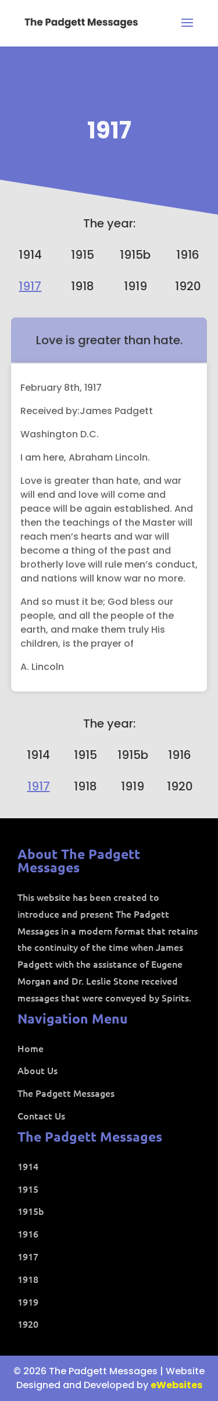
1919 (135, 286)
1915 (82, 255)
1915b (135, 255)
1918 (82, 286)
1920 (188, 286)
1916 (187, 255)
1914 (30, 255)
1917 (109, 130)
